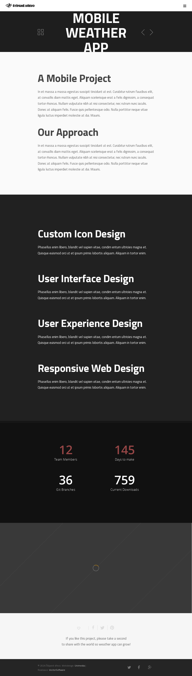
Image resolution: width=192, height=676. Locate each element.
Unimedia (80, 665)
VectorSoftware (57, 670)
